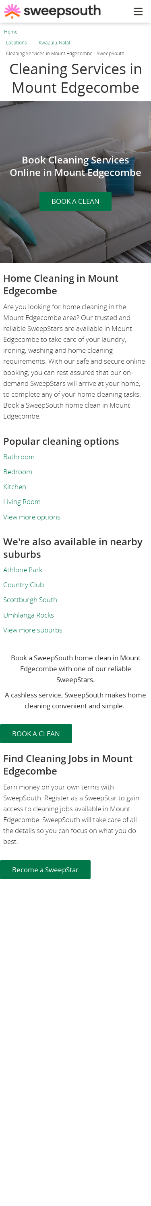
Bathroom (19, 456)
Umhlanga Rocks (28, 615)
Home (11, 31)
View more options (31, 516)
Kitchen (14, 486)
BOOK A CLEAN (75, 201)
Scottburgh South (30, 599)
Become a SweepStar (45, 869)
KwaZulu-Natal (54, 42)
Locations (16, 42)
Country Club (23, 584)
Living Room (22, 501)
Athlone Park (22, 569)
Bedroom (17, 471)
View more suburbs (32, 629)
